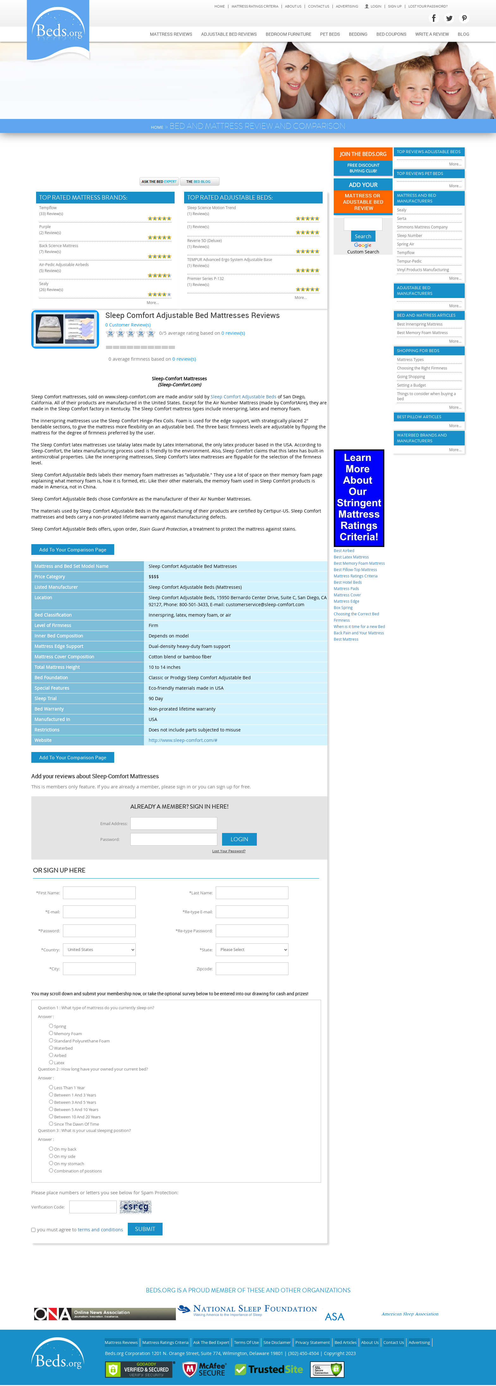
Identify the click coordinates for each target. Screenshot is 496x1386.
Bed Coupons (391, 34)
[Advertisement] (179, 158)
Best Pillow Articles (424, 462)
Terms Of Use (264, 1339)
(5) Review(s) (52, 261)
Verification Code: (48, 1206)
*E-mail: (52, 910)
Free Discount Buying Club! (363, 169)
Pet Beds (330, 34)
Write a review (432, 34)
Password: (110, 839)
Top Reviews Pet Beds (425, 183)
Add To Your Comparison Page (72, 549)
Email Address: (113, 823)
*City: (54, 967)
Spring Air (407, 262)
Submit (146, 1228)
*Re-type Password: (194, 929)
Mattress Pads (349, 596)
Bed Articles (374, 1339)
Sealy (44, 270)
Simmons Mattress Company (426, 243)
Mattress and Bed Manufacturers (421, 211)
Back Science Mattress (62, 239)
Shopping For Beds (423, 388)
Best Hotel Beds (351, 590)
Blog (463, 34)
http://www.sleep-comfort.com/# (183, 740)
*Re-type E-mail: (198, 910)
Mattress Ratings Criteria (255, 6)
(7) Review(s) (52, 245)
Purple (46, 224)
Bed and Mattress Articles (421, 345)
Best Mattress (348, 659)
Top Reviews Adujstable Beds (429, 156)
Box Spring (345, 615)
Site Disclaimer (298, 1339)
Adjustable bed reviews (229, 34)
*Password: (49, 929)
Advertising (347, 6)
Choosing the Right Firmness (426, 408)
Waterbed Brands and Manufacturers (427, 487)
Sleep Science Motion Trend (215, 208)
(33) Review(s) (53, 214)
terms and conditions (101, 1228)
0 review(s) (184, 359)
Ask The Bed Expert (224, 1339)
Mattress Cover (350, 603)
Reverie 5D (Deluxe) (207, 233)
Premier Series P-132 (208, 270)
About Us (293, 6)
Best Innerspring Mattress (423, 359)
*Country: (50, 948)
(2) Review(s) (52, 230)
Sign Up (395, 6)
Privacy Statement (338, 1339)
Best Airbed (346, 552)
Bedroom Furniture (288, 34)
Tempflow (49, 208)
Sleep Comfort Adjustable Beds (243, 397)
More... (124, 286)
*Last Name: (201, 891)
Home (219, 6)
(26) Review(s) (53, 276)
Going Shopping (413, 417)
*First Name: (48, 891)
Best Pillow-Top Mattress (360, 577)
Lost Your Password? (428, 6)
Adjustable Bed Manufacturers (419, 314)
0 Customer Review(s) (128, 325)
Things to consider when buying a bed (422, 439)
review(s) (233, 333)
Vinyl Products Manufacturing (427, 291)
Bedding (358, 34)
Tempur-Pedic (411, 281)
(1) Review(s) (200, 214)
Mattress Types (412, 398)
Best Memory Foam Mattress (426, 368)
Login (372, 6)
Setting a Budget (414, 427)
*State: (206, 948)
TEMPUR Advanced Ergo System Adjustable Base (231, 252)
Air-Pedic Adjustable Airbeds (68, 255)
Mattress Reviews (171, 34)
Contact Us (318, 6)
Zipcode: (205, 967)
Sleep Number (411, 253)
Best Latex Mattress (355, 558)
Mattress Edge (349, 609)
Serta (402, 234)
